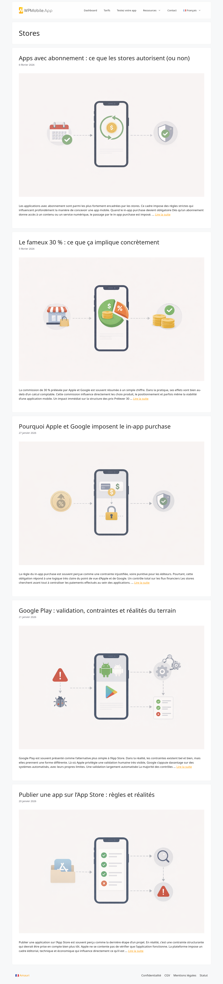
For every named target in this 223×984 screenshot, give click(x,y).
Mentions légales (184, 975)
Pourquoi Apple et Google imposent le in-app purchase (95, 426)
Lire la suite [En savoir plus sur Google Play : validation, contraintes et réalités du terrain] (184, 767)
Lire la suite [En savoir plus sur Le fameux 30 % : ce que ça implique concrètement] (140, 399)
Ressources (153, 10)
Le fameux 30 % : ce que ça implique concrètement (89, 242)
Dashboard (90, 10)
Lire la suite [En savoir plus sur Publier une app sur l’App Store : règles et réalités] (135, 951)
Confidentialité (151, 975)
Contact (172, 10)
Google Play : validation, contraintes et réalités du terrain (97, 610)
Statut (204, 975)
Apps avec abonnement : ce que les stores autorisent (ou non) (104, 58)
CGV (167, 975)
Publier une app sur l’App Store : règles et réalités (87, 795)
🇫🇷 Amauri (22, 975)
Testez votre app (126, 10)
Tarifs (107, 10)
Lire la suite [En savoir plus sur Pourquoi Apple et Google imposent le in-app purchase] (142, 582)
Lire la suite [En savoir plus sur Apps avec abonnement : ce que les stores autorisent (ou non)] (162, 214)
